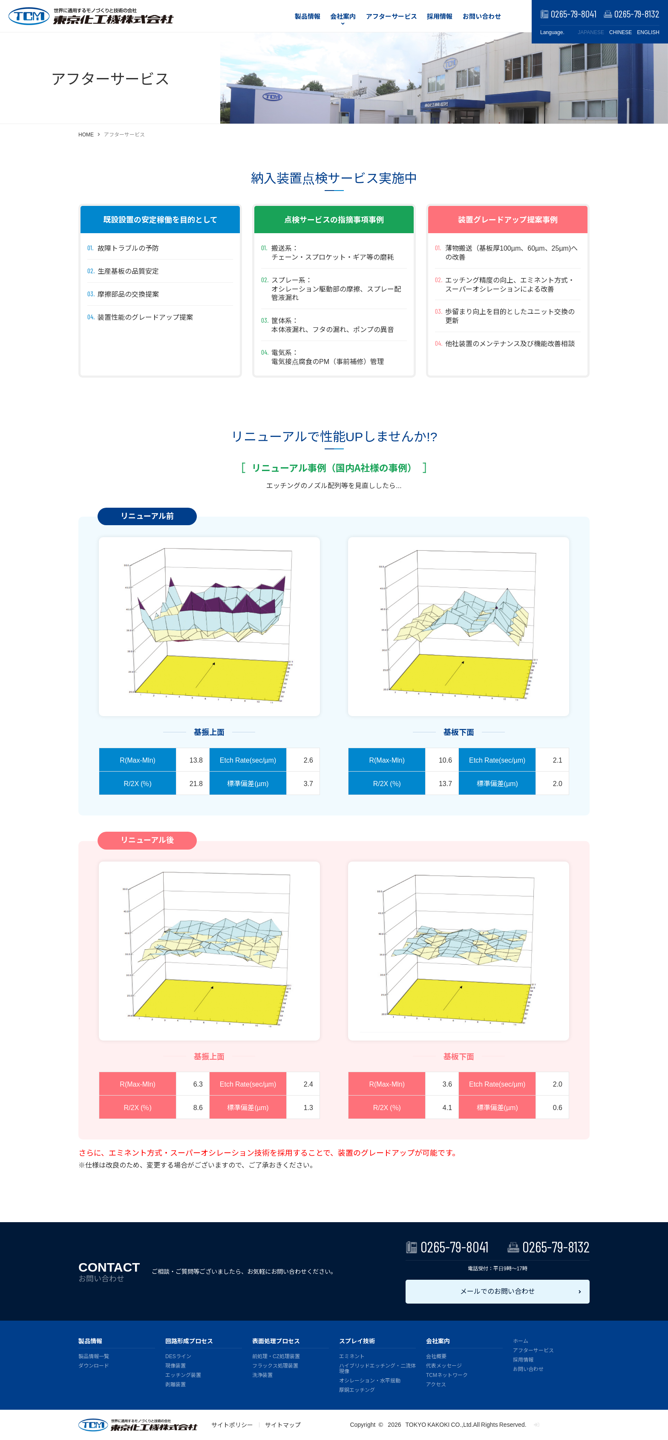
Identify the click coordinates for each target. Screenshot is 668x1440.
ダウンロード (93, 1365)
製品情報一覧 (93, 1356)
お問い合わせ (482, 16)
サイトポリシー (232, 1425)
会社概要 (436, 1356)
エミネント (352, 1356)
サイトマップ (283, 1425)
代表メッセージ (444, 1365)
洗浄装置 (262, 1374)
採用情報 (439, 16)
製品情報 (307, 16)
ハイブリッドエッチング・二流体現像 (377, 1367)
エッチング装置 (183, 1374)
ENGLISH (648, 32)
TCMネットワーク (447, 1374)
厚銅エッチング (357, 1389)
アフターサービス (391, 16)
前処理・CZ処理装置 (276, 1356)
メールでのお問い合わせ (497, 1291)
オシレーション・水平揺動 (369, 1380)
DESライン (178, 1356)
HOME (86, 134)
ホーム (520, 1340)
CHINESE (620, 32)
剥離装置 (175, 1384)
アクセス (436, 1384)
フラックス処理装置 (275, 1365)
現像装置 (175, 1365)
